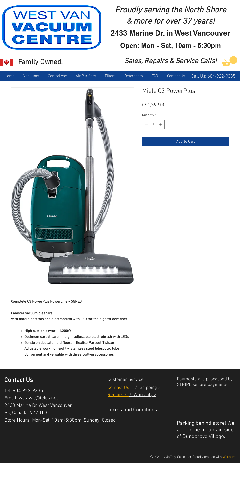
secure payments (209, 385)
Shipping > (149, 388)
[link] (229, 61)
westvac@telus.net (38, 398)
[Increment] (161, 124)
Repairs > (118, 395)
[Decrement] (146, 124)
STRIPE (184, 385)
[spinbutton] (153, 124)
